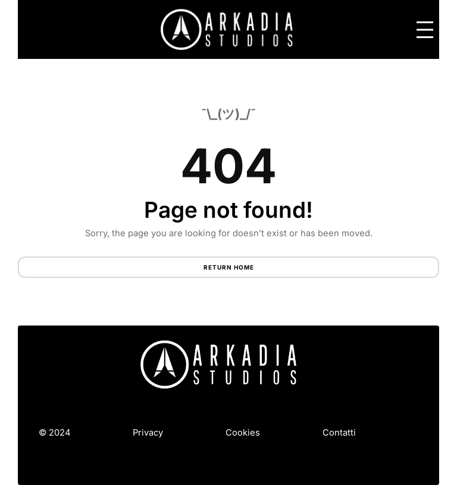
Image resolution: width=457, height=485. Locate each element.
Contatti (339, 432)
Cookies (243, 432)
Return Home (229, 267)
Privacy (148, 432)
